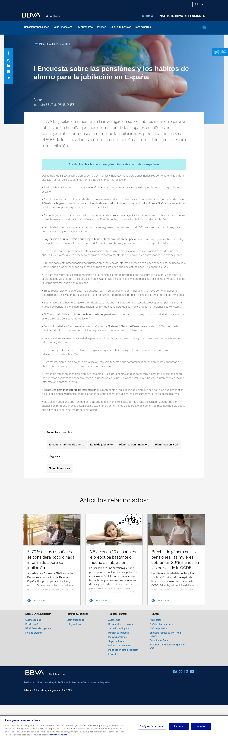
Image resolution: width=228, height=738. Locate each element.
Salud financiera (59, 468)
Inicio (147, 16)
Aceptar (201, 728)
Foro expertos (143, 27)
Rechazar (178, 728)
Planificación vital (166, 444)
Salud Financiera (62, 27)
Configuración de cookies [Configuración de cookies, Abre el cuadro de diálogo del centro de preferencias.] (152, 728)
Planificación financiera (134, 444)
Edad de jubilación (102, 444)
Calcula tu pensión (120, 27)
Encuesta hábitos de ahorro (66, 444)
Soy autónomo (84, 27)
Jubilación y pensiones (36, 27)
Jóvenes (101, 27)
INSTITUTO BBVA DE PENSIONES (182, 16)
